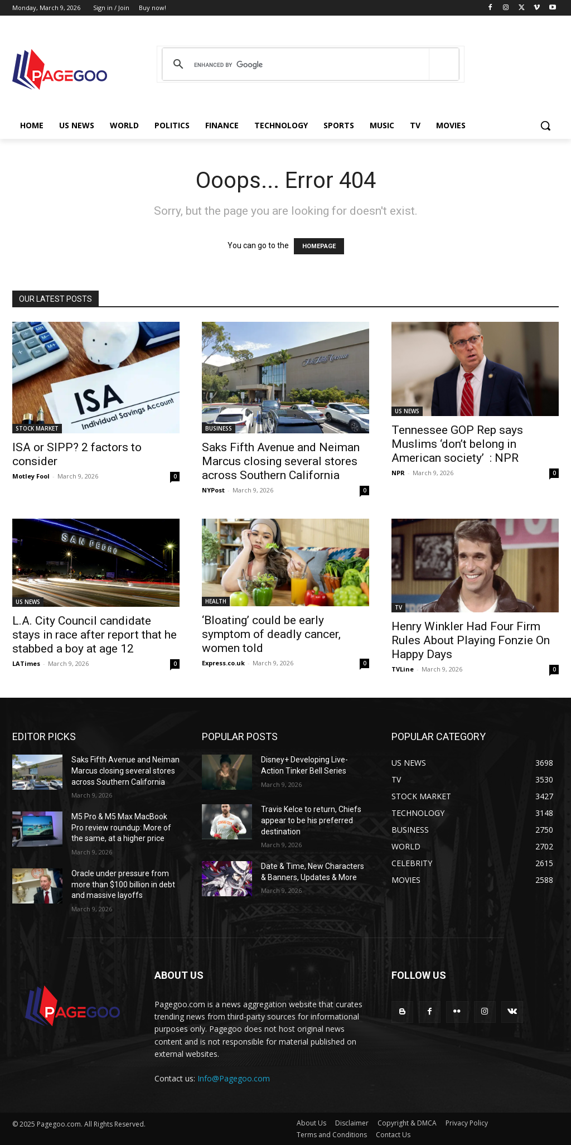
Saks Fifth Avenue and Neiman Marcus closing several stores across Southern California (281, 461)
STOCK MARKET (37, 428)
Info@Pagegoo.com (233, 1078)
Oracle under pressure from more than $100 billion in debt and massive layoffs (123, 884)
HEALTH (215, 601)
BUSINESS (218, 428)
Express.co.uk (223, 663)
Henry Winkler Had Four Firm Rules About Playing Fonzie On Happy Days (470, 640)
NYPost (213, 490)
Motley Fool (31, 476)
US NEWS (407, 411)
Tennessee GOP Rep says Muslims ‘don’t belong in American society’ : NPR (457, 444)
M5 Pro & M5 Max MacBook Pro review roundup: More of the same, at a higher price (121, 827)
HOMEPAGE (319, 246)
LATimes (26, 663)
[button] (545, 125)
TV (398, 607)
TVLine (402, 669)
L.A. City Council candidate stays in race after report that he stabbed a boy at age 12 (94, 634)
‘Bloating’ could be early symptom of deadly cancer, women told (271, 634)
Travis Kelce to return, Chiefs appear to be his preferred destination (311, 820)
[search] (308, 64)
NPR (398, 472)
